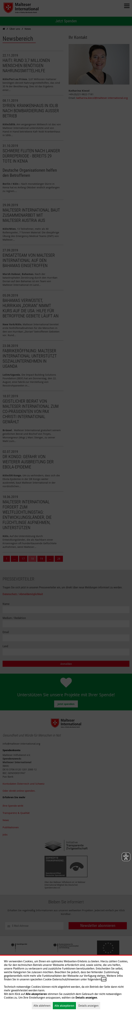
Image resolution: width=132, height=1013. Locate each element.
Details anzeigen (88, 1006)
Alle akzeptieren (64, 1006)
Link (103, 979)
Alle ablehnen (42, 1006)
